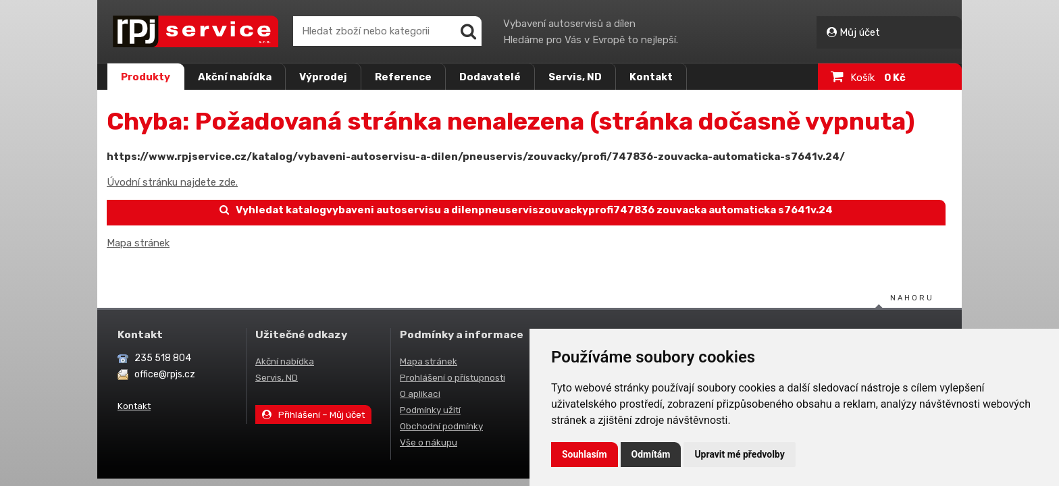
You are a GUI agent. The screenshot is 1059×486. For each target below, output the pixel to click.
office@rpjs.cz (164, 374)
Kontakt (651, 77)
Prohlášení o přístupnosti (452, 377)
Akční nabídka (235, 77)
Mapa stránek (138, 243)
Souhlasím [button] (584, 454)
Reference (403, 77)
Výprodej (323, 77)
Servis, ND (575, 77)
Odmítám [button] (651, 454)
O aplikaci (420, 393)
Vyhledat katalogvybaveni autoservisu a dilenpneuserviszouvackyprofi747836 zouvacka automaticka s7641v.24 (526, 210)
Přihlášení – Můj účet (313, 414)
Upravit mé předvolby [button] (739, 454)
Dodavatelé (490, 77)
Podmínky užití (430, 409)
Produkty (145, 77)
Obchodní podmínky (441, 426)
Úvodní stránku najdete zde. (172, 182)
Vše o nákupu (428, 442)
